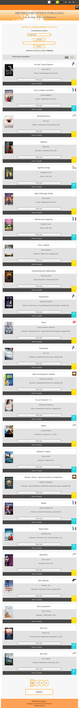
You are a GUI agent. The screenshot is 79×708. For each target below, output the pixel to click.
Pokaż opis (39, 80)
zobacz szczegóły (36, 83)
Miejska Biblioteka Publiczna (39, 13)
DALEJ (39, 692)
